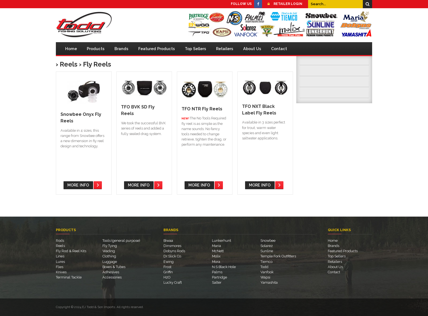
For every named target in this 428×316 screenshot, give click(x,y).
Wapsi (265, 277)
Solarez (266, 246)
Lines (60, 256)
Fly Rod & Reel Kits (71, 251)
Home (71, 48)
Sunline (266, 251)
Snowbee (267, 241)
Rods (60, 241)
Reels (68, 64)
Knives (61, 272)
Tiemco (266, 262)
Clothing (109, 256)
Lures (60, 262)
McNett (218, 251)
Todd (264, 267)
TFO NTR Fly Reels (202, 108)
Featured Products (156, 48)
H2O (166, 277)
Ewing (168, 262)
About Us (252, 48)
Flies (59, 267)
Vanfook (267, 272)
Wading (108, 251)
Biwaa (168, 241)
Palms (217, 272)
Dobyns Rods (174, 251)
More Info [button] (78, 185)
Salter (217, 282)
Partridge (219, 277)
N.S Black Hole (224, 267)
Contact (279, 48)
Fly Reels (97, 64)
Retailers (224, 48)
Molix (216, 256)
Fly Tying (109, 246)
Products (96, 48)
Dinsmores (172, 246)
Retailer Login (283, 4)
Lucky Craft (172, 282)
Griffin (168, 272)
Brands (121, 48)
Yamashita (269, 282)
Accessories (112, 277)
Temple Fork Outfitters (278, 256)
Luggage (109, 262)
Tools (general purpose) (121, 241)
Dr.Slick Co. (172, 256)
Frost (167, 267)
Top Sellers (195, 48)
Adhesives (110, 272)
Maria (216, 246)
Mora (216, 262)
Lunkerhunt (221, 241)
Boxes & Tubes (113, 267)
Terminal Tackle (69, 277)
